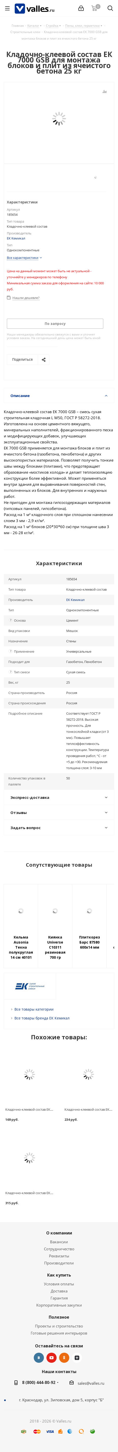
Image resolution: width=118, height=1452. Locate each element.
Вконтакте (39, 1358)
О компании (59, 1233)
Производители (59, 1262)
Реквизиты (59, 1255)
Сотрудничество (59, 1248)
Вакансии (59, 1241)
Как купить (59, 1275)
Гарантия (59, 1297)
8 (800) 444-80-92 (38, 1382)
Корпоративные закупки (59, 1305)
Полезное (59, 1317)
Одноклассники (64, 1358)
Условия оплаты (59, 1283)
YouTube (51, 1358)
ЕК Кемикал (16, 238)
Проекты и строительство (59, 1325)
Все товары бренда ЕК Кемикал (42, 1018)
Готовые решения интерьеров (59, 1333)
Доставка (59, 1290)
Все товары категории (34, 1009)
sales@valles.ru (91, 1383)
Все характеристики (22, 257)
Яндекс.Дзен (77, 1358)
